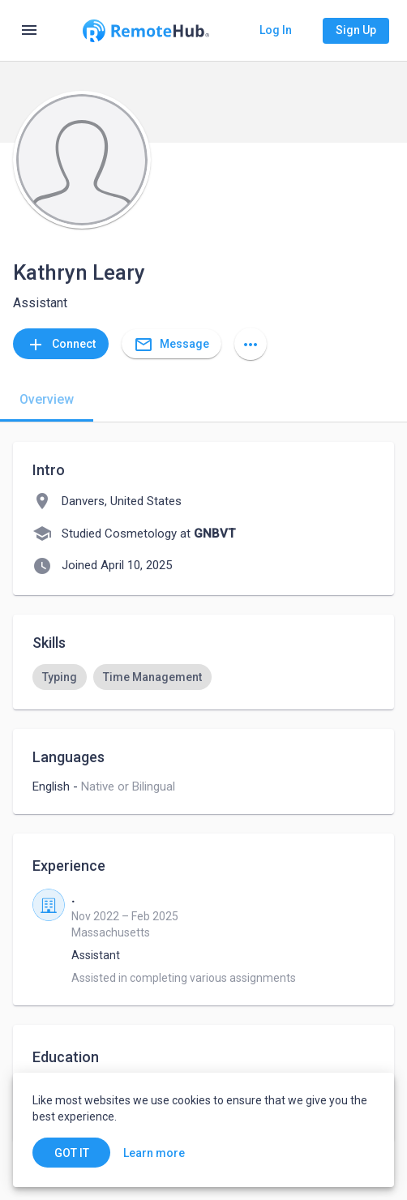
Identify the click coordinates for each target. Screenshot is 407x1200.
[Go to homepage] (145, 31)
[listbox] (203, 677)
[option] (59, 677)
